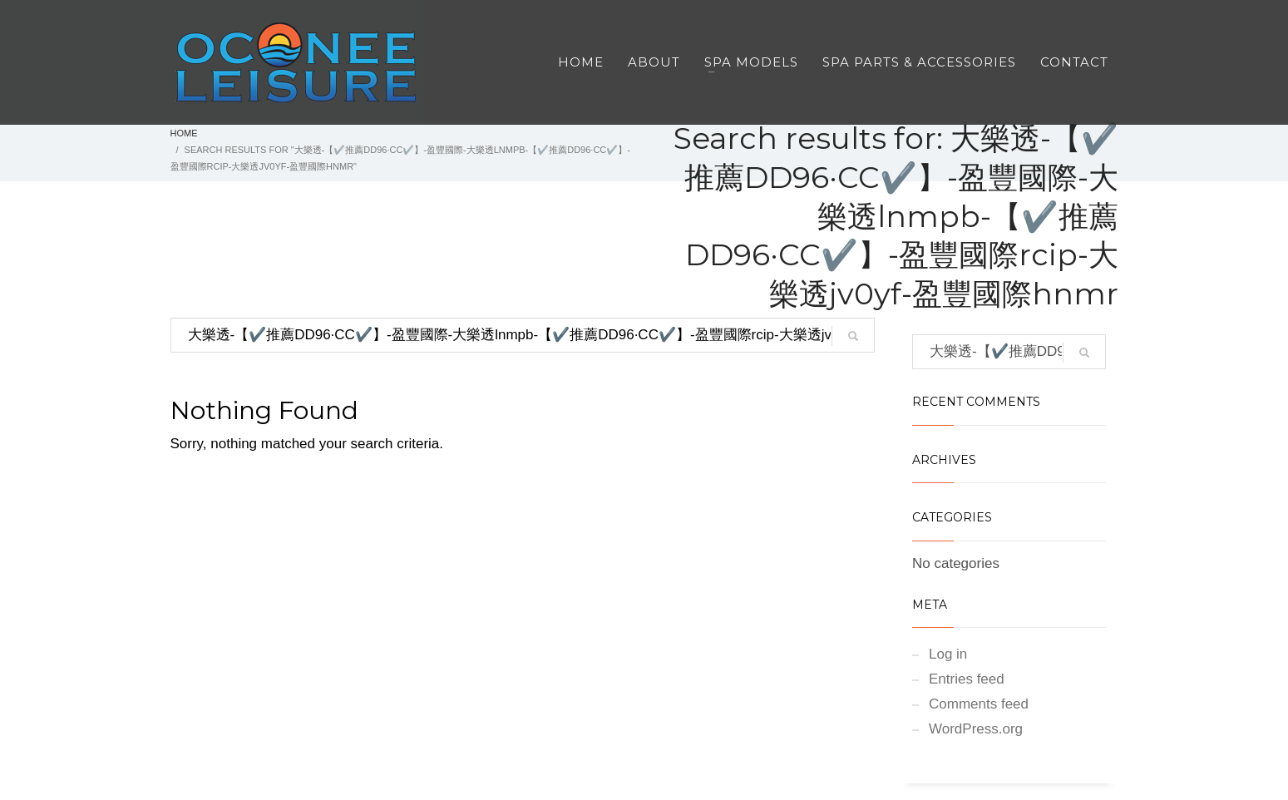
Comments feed (979, 704)
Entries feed (966, 679)
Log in (948, 654)
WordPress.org (976, 729)
